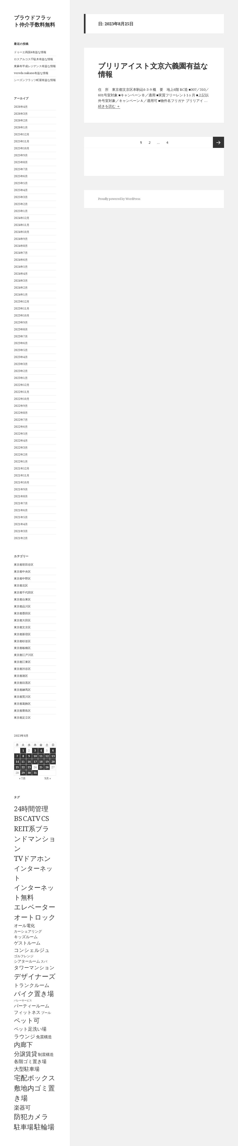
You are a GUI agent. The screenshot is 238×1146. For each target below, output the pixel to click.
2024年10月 (21, 232)
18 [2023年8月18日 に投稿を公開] (41, 762)
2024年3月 (21, 281)
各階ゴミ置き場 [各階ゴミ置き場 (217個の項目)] (30, 1061)
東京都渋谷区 (22, 669)
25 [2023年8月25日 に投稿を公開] (41, 767)
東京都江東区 (22, 662)
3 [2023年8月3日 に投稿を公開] (35, 750)
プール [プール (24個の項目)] (46, 1012)
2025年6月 (21, 176)
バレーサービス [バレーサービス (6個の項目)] (23, 1000)
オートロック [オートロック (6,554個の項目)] (35, 917)
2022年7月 (21, 420)
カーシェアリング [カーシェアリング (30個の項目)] (28, 931)
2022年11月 (21, 392)
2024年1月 (21, 294)
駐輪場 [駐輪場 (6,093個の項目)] (44, 1126)
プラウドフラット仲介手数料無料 (34, 21)
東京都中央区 (22, 571)
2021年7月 (21, 503)
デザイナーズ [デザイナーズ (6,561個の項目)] (35, 976)
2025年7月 (21, 169)
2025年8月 (21, 162)
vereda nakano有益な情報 (31, 73)
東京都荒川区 (22, 697)
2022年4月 (21, 441)
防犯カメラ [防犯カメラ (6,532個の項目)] (31, 1116)
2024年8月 (21, 246)
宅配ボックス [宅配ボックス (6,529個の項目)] (34, 1077)
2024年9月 (21, 239)
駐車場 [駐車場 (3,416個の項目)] (23, 1127)
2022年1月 (21, 461)
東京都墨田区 (22, 613)
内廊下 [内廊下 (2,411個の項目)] (23, 1044)
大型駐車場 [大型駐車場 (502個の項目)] (27, 1068)
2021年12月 (21, 468)
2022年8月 (21, 413)
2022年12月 (21, 385)
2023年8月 (21, 329)
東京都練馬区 (22, 690)
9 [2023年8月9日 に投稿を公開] (29, 756)
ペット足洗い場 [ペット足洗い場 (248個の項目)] (30, 1029)
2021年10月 (21, 482)
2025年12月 (21, 134)
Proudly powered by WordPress (119, 199)
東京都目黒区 (22, 683)
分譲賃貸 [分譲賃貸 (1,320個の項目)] (25, 1054)
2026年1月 (21, 127)
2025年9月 (21, 155)
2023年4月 (21, 357)
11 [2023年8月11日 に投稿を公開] (41, 756)
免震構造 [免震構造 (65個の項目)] (44, 1036)
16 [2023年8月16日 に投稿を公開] (29, 762)
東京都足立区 (22, 718)
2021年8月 (21, 496)
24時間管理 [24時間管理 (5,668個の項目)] (31, 808)
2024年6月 (21, 260)
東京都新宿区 (22, 634)
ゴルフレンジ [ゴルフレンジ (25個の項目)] (23, 956)
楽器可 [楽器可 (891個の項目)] (22, 1107)
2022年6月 (21, 427)
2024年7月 (21, 253)
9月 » (47, 778)
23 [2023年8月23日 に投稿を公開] (29, 767)
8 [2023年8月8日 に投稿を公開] (23, 756)
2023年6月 (21, 343)
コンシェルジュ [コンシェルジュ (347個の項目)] (32, 950)
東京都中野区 (22, 578)
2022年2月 (21, 454)
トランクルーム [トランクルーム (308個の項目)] (32, 985)
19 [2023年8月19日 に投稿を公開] (47, 762)
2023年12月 (21, 301)
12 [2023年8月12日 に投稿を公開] (47, 756)
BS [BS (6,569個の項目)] (18, 818)
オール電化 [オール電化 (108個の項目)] (24, 925)
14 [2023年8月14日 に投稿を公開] (17, 762)
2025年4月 (21, 190)
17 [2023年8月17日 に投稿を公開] (35, 762)
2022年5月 (21, 434)
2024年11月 (21, 225)
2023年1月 (21, 378)
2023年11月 (21, 308)
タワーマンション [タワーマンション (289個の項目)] (34, 967)
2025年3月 (21, 197)
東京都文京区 (22, 627)
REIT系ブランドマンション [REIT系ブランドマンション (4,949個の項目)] (35, 838)
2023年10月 (21, 315)
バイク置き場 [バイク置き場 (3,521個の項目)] (34, 993)
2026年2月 (21, 120)
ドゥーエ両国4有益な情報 (30, 52)
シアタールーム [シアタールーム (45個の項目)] (27, 961)
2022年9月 (21, 406)
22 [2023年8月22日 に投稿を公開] (23, 767)
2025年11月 (21, 141)
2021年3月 (21, 531)
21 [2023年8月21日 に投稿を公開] (17, 767)
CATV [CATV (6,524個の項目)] (31, 818)
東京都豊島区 (22, 711)
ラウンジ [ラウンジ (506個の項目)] (24, 1036)
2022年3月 (21, 447)
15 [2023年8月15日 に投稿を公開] (23, 762)
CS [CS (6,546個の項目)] (45, 818)
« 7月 (22, 778)
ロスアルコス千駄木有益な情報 (33, 59)
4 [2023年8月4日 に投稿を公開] (41, 750)
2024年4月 (21, 274)
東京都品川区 (22, 606)
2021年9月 (21, 489)
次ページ (218, 142)
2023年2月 (21, 371)
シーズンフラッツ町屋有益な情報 (35, 80)
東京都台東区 (22, 599)
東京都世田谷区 (23, 564)
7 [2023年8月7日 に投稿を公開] (17, 756)
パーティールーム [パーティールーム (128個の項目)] (31, 1006)
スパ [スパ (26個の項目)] (44, 961)
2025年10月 (21, 148)
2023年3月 (21, 364)
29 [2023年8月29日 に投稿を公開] (23, 773)
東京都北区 (21, 585)
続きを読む (109, 106)
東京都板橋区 (22, 648)
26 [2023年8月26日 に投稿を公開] (47, 767)
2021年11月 (21, 475)
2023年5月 (21, 350)
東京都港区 (21, 676)
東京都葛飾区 (22, 704)
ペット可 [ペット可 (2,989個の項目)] (27, 1020)
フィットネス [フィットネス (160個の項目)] (27, 1012)
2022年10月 (21, 399)
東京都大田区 (22, 620)
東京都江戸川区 (23, 655)
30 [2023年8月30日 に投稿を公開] (29, 773)
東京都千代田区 (23, 592)
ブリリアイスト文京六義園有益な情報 (153, 70)
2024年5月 (21, 267)
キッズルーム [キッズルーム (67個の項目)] (26, 936)
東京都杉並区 (22, 641)
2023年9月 (21, 322)
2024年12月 (21, 218)
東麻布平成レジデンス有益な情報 (35, 66)
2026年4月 (21, 107)
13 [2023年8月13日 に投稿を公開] (53, 756)
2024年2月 (21, 288)
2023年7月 (21, 336)
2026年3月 (21, 114)
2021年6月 (21, 510)
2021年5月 (21, 517)
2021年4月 (21, 524)
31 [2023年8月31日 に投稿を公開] (35, 773)
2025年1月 (21, 211)
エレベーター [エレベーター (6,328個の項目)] (34, 907)
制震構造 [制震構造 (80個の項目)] (46, 1054)
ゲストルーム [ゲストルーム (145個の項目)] (27, 943)
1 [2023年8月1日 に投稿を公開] (23, 750)
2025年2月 (21, 204)
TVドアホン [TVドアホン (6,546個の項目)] (32, 858)
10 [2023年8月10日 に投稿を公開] (35, 756)
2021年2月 (21, 538)
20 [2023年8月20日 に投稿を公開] (53, 762)
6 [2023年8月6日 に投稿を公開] (53, 750)
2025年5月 (21, 183)
